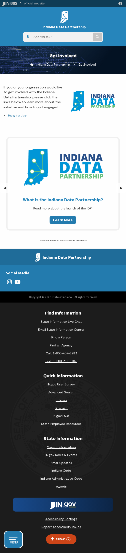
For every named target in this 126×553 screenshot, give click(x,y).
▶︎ (123, 188)
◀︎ (7, 188)
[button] (121, 3)
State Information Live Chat (61, 322)
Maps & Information (61, 447)
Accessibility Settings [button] (61, 519)
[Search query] (61, 37)
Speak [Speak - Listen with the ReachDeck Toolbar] (60, 539)
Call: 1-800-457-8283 (61, 353)
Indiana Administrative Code (61, 479)
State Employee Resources (61, 424)
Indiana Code (61, 471)
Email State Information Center (61, 330)
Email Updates (61, 463)
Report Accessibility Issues (61, 527)
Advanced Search (61, 392)
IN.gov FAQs (61, 416)
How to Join (17, 115)
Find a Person (61, 337)
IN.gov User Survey (61, 384)
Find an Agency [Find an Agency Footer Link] (61, 345)
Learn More (63, 220)
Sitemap (61, 408)
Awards (61, 487)
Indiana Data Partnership (64, 27)
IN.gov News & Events (61, 455)
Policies (61, 400)
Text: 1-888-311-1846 (61, 361)
